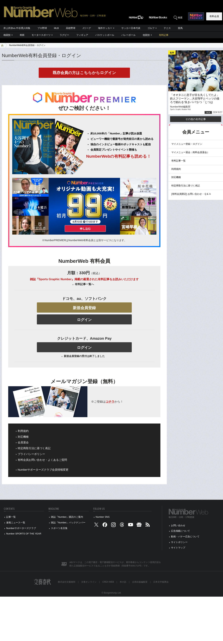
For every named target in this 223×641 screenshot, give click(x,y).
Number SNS (102, 517)
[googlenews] (139, 525)
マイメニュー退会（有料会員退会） (190, 152)
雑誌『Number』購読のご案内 (67, 517)
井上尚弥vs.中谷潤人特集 (16, 28)
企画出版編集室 (139, 582)
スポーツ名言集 (59, 528)
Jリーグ (86, 28)
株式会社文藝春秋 (66, 582)
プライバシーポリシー (31, 454)
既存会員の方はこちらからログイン (84, 73)
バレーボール (128, 35)
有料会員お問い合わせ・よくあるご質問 (42, 459)
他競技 (146, 35)
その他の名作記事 (195, 119)
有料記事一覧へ (84, 284)
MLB (56, 28)
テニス (167, 28)
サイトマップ (178, 547)
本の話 (123, 582)
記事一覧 (11, 517)
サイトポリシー (179, 542)
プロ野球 (42, 28)
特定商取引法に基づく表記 (34, 448)
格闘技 (7, 35)
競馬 (180, 28)
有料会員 (214, 16)
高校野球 (70, 28)
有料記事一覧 (178, 160)
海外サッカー (105, 28)
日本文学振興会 (161, 582)
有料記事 (163, 35)
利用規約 (23, 431)
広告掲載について (180, 531)
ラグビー (64, 35)
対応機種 (23, 436)
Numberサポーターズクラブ (21, 528)
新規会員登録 (84, 308)
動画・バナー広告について (185, 536)
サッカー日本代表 (130, 28)
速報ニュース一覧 (15, 522)
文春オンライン (89, 582)
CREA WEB (108, 582)
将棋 (22, 35)
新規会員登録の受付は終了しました (84, 356)
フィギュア (82, 35)
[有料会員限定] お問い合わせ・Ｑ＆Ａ (191, 194)
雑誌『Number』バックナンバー (68, 522)
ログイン (84, 320)
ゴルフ (151, 28)
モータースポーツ (41, 35)
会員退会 (23, 442)
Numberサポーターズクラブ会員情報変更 (43, 469)
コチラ (110, 401)
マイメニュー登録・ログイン (186, 144)
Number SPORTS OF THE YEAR (23, 533)
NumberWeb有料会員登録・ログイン (27, 45)
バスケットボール (104, 35)
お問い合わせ (178, 525)
